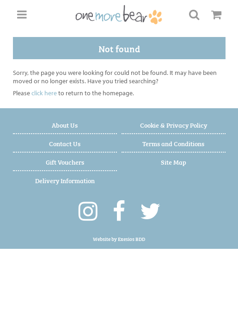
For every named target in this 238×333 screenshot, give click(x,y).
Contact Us (64, 143)
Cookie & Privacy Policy (173, 125)
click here (44, 93)
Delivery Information (65, 180)
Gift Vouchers (65, 161)
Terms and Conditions (173, 143)
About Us (65, 125)
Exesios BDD (131, 239)
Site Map (173, 161)
